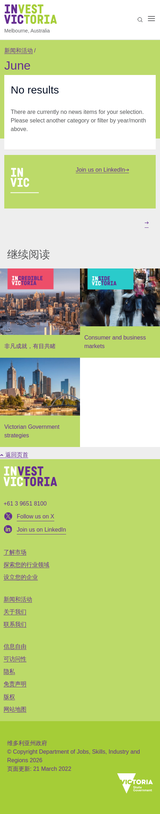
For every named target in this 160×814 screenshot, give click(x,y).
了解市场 (15, 552)
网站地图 (15, 709)
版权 (9, 697)
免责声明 (15, 684)
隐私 (9, 671)
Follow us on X (35, 516)
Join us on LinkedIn (102, 170)
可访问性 (15, 659)
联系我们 (15, 624)
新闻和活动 (18, 50)
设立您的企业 (21, 577)
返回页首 (14, 455)
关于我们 (15, 612)
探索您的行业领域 (26, 565)
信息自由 (15, 646)
